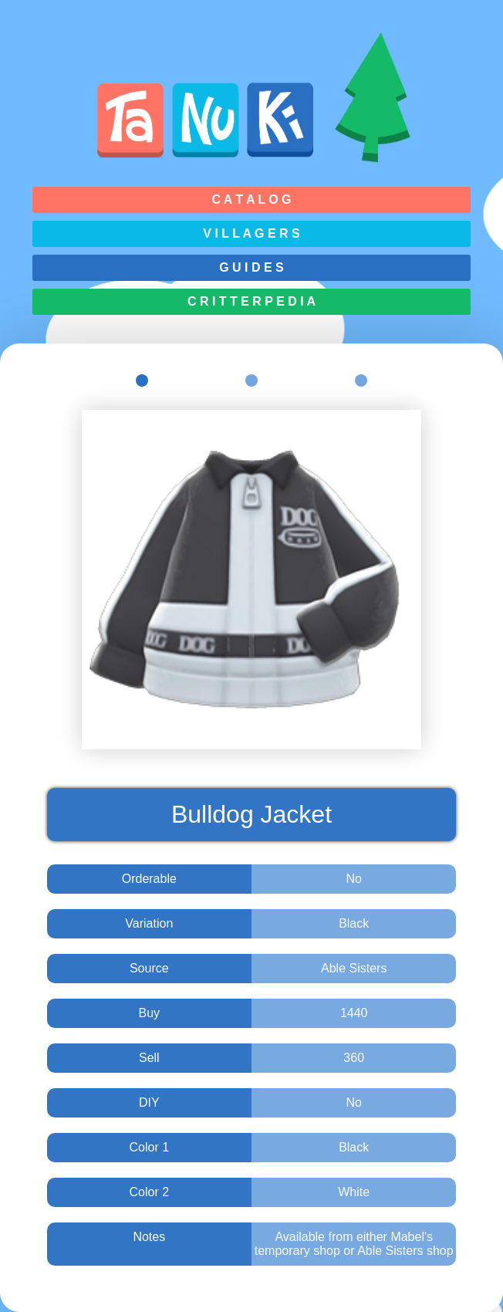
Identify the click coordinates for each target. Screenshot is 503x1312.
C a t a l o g (251, 199)
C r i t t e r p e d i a (251, 301)
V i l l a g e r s (251, 233)
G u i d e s (251, 267)
